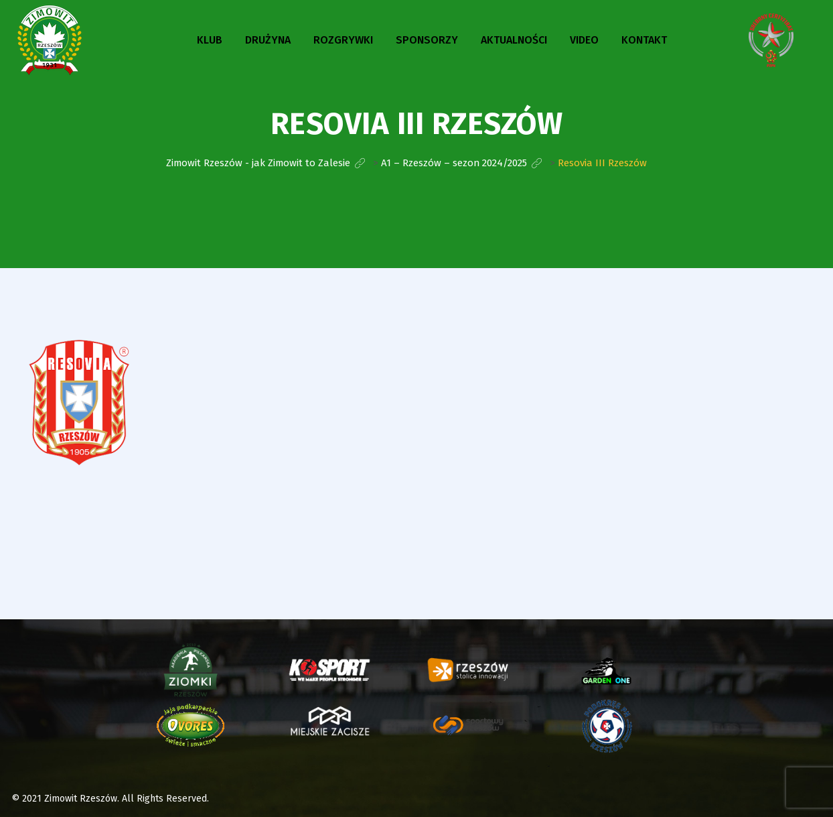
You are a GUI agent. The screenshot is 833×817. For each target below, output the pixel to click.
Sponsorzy (427, 40)
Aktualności (514, 40)
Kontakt (644, 40)
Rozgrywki (343, 40)
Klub (209, 40)
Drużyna (268, 40)
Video (584, 40)
